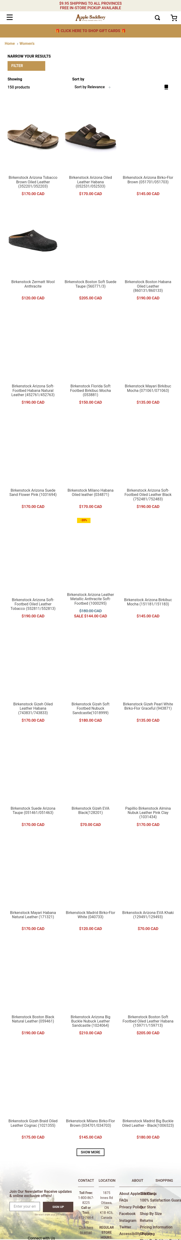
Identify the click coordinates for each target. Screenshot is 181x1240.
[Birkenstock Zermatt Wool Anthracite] (33, 254)
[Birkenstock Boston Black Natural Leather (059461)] (33, 989)
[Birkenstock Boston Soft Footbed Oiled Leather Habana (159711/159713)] (148, 989)
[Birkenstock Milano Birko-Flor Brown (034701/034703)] (90, 1093)
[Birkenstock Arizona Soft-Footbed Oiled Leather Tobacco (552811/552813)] (33, 570)
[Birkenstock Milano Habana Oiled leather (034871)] (90, 463)
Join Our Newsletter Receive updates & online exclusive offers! (40, 1193)
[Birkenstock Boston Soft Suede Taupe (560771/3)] (90, 254)
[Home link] (10, 43)
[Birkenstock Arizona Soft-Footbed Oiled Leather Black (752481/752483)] (148, 463)
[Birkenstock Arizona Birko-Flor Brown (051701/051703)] (148, 150)
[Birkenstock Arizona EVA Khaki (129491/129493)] (148, 885)
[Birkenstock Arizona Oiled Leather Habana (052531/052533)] (90, 150)
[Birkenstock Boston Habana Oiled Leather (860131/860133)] (148, 254)
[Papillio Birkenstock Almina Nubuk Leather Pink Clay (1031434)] (148, 781)
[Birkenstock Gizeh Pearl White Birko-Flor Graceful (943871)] (148, 676)
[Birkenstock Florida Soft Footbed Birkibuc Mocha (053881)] (90, 358)
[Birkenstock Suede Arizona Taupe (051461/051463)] (33, 781)
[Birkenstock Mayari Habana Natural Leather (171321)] (33, 885)
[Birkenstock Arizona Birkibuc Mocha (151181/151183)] (148, 570)
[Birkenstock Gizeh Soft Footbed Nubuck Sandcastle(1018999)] (90, 676)
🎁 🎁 (90, 31)
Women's (27, 43)
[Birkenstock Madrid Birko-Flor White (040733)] (90, 885)
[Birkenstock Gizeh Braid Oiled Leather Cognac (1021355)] (33, 1093)
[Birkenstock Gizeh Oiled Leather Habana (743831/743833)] (33, 676)
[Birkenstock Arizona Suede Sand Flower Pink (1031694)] (33, 463)
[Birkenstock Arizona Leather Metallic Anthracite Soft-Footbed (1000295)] (90, 570)
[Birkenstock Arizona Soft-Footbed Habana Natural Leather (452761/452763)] (33, 358)
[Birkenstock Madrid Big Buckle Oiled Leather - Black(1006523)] (148, 1093)
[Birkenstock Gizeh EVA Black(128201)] (90, 781)
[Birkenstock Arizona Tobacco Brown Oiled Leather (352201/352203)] (33, 150)
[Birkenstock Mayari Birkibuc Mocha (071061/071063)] (148, 358)
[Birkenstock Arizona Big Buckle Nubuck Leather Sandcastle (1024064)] (90, 989)
